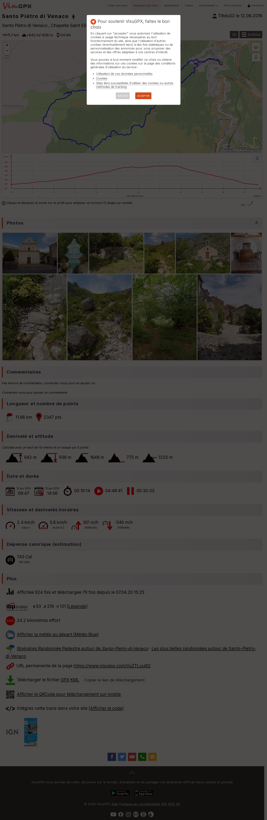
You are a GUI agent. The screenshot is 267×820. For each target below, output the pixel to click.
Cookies (101, 78)
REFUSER (123, 95)
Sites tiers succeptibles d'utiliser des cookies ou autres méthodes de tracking (134, 85)
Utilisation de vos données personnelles (124, 74)
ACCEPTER (143, 95)
